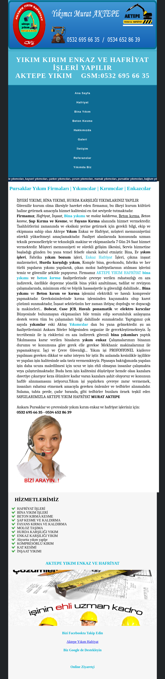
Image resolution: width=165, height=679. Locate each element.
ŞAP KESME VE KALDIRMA (38, 520)
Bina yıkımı (74, 216)
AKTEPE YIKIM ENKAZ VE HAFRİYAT (82, 563)
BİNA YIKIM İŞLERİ (32, 512)
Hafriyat (82, 102)
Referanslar (83, 158)
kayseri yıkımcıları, (38, 178)
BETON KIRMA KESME (34, 516)
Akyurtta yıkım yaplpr (31, 539)
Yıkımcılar (78, 324)
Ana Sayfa (82, 93)
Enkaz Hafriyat (99, 257)
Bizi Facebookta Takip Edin (82, 633)
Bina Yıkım (82, 111)
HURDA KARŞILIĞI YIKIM (37, 532)
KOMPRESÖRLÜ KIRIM (34, 543)
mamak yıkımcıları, (107, 178)
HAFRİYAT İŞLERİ (30, 508)
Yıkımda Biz (82, 167)
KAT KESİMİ (26, 547)
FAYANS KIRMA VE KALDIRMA (42, 524)
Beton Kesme (82, 120)
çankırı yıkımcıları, (61, 178)
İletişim (82, 148)
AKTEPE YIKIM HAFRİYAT (118, 272)
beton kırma (49, 278)
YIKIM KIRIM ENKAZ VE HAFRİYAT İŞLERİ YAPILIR (82, 63)
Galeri (82, 139)
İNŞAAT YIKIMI (28, 551)
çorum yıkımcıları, (84, 178)
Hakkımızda (82, 130)
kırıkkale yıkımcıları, (14, 178)
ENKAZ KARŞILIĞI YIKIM (37, 536)
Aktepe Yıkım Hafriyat (82, 641)
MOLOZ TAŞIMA (29, 528)
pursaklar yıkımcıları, (132, 178)
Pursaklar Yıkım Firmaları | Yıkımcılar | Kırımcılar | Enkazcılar (80, 188)
